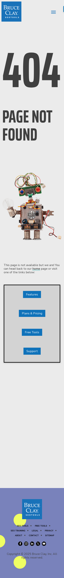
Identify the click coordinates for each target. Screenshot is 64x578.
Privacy (49, 530)
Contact (34, 535)
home (36, 269)
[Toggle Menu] (53, 12)
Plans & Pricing (32, 313)
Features (32, 294)
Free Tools (32, 332)
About (18, 535)
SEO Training (18, 530)
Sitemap (49, 535)
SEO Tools (22, 526)
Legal (35, 530)
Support (32, 351)
